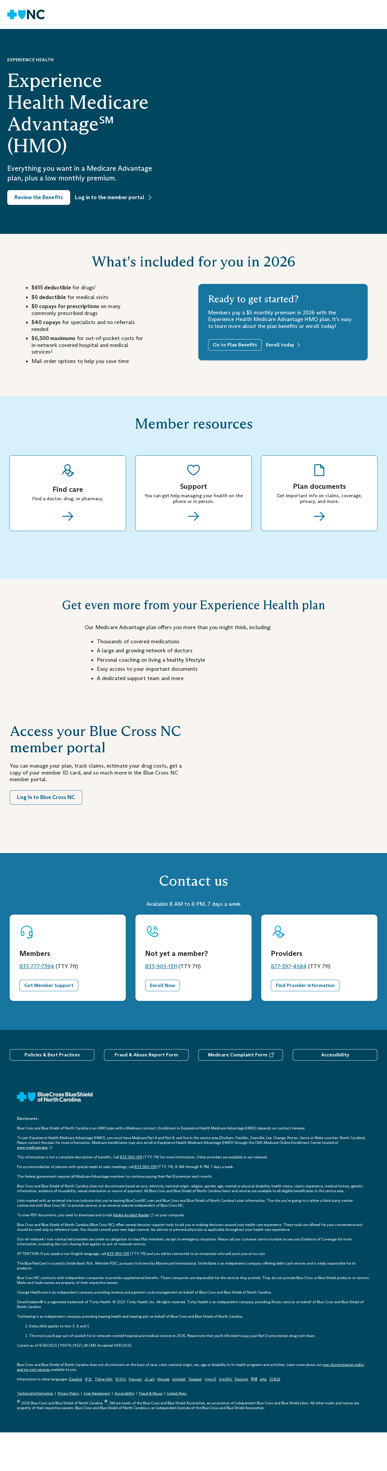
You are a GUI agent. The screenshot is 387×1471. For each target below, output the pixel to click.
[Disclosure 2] (51, 352)
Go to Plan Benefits (235, 345)
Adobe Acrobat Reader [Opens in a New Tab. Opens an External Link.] (133, 1253)
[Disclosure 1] (95, 287)
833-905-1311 (146, 1205)
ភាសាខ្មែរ (226, 1417)
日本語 (274, 1417)
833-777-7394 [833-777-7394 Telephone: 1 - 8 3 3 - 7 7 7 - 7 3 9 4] (36, 1004)
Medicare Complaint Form (237, 1093)
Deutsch (241, 1417)
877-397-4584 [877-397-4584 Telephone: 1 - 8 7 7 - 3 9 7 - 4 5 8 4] (289, 1004)
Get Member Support (48, 1024)
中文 (88, 1417)
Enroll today (280, 345)
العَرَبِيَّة (149, 1417)
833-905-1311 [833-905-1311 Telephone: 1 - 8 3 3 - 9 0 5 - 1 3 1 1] (161, 1004)
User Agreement (97, 1432)
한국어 (120, 1417)
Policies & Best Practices (52, 1093)
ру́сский (178, 1417)
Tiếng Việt (103, 1417)
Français (135, 1417)
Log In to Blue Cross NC (46, 816)
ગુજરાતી (210, 1417)
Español (75, 1417)
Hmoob (163, 1417)
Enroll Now (162, 1024)
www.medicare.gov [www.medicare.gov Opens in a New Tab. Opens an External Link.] (35, 1186)
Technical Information (35, 1432)
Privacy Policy (68, 1432)
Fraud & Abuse (150, 1432)
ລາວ (263, 1417)
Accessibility (335, 1093)
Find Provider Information (305, 1024)
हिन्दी (254, 1417)
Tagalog (194, 1417)
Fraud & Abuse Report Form (146, 1093)
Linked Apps (177, 1432)
